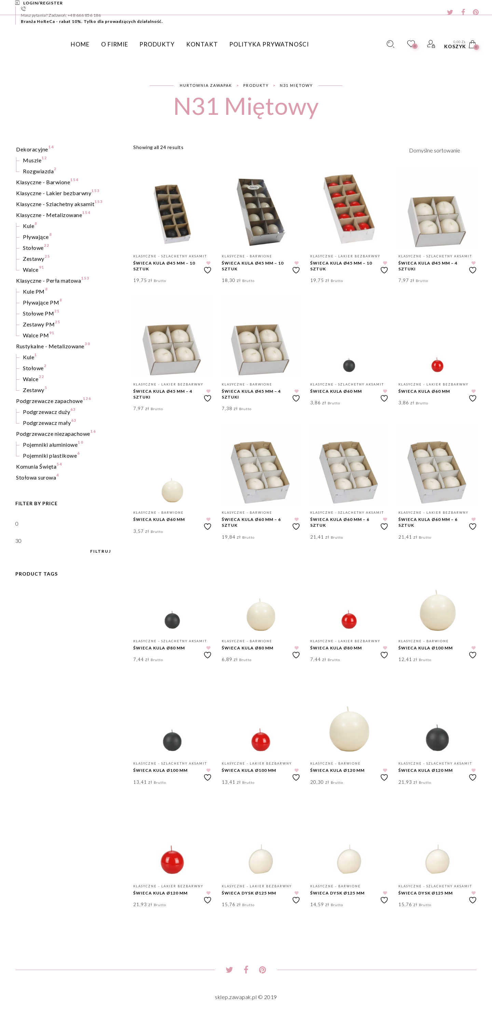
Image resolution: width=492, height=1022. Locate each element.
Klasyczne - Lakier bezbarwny (345, 256)
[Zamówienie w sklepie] (443, 150)
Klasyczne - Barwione (247, 256)
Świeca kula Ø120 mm (337, 770)
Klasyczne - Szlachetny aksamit (170, 256)
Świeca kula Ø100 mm (425, 647)
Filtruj (100, 551)
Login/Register (43, 2)
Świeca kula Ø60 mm (336, 391)
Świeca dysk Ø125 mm (249, 893)
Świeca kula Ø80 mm (159, 647)
